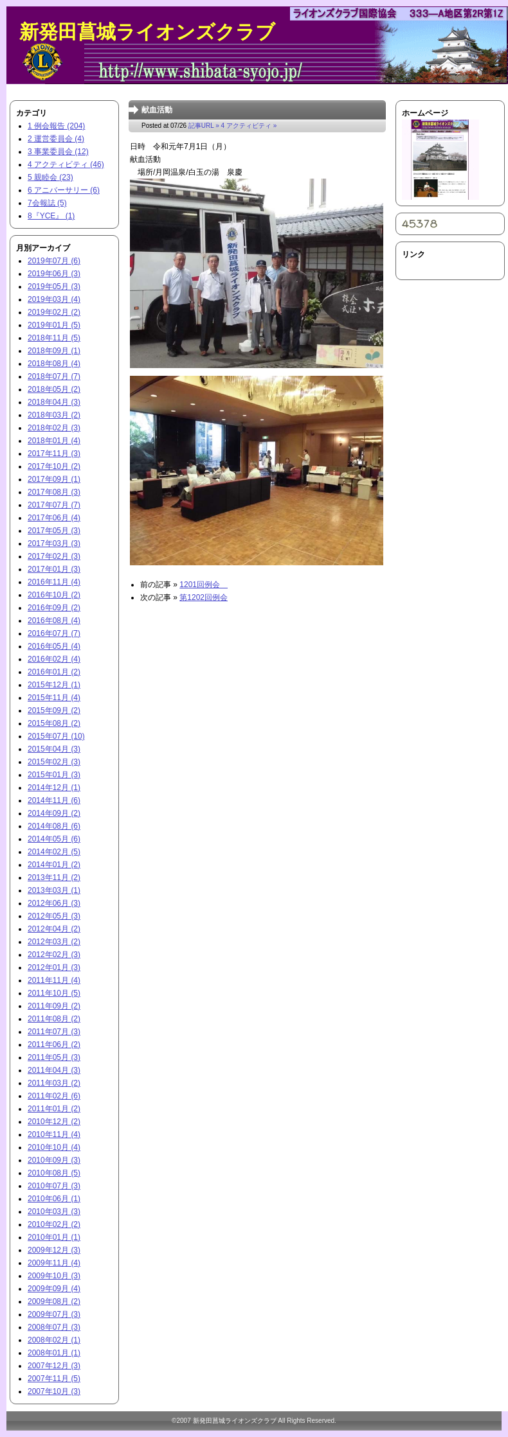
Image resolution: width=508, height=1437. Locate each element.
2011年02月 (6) (54, 1095)
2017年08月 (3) (54, 492)
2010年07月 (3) (54, 1185)
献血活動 (156, 109)
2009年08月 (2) (54, 1301)
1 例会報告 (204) (56, 125)
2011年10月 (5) (54, 993)
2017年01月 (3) (54, 569)
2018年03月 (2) (54, 414)
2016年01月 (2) (54, 671)
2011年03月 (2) (54, 1083)
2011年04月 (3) (54, 1070)
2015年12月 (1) (54, 684)
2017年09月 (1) (54, 479)
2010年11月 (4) (54, 1134)
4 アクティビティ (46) (66, 164)
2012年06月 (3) (54, 903)
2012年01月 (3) (54, 967)
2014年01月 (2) (54, 864)
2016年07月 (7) (54, 633)
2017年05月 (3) (54, 530)
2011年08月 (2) (54, 1018)
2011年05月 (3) (54, 1057)
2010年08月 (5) (54, 1172)
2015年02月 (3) (54, 761)
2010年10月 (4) (54, 1147)
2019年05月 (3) (54, 286)
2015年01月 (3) (54, 774)
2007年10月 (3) (54, 1391)
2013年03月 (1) (54, 890)
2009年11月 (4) (54, 1262)
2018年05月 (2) (54, 389)
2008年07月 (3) (54, 1327)
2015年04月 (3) (54, 749)
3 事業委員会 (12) (58, 151)
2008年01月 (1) (54, 1352)
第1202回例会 (203, 597)
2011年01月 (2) (54, 1108)
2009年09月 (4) (54, 1288)
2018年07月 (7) (54, 376)
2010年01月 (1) (54, 1237)
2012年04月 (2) (54, 928)
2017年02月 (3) (54, 556)
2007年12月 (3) (54, 1365)
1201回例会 (203, 584)
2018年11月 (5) (54, 337)
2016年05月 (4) (54, 646)
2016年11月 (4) (54, 581)
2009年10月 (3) (54, 1275)
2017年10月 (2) (54, 466)
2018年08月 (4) (54, 363)
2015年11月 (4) (54, 697)
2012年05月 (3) (54, 916)
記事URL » (203, 125)
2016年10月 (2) (54, 594)
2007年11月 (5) (54, 1378)
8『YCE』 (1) (51, 215)
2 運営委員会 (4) (56, 138)
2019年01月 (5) (54, 325)
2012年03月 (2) (54, 941)
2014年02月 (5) (54, 851)
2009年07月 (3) (54, 1314)
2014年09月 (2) (54, 813)
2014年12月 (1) (54, 787)
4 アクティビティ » (249, 125)
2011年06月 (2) (54, 1044)
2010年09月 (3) (54, 1160)
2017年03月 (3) (54, 543)
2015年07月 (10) (56, 736)
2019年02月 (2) (54, 312)
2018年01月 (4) (54, 440)
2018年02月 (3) (54, 427)
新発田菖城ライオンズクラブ (147, 31)
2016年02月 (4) (54, 659)
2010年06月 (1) (54, 1198)
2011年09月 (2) (54, 1005)
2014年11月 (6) (54, 800)
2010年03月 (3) (54, 1211)
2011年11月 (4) (54, 980)
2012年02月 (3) (54, 954)
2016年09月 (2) (54, 607)
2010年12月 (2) (54, 1121)
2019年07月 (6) (54, 260)
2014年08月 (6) (54, 826)
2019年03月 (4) (54, 299)
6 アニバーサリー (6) (64, 190)
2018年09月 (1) (54, 350)
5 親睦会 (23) (50, 177)
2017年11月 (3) (54, 453)
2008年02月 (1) (54, 1340)
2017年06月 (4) (54, 517)
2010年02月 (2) (54, 1224)
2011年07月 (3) (54, 1031)
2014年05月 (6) (54, 838)
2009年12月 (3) (54, 1250)
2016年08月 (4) (54, 620)
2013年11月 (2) (54, 877)
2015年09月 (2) (54, 710)
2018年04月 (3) (54, 402)
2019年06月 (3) (54, 273)
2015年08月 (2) (54, 723)
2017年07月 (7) (54, 504)
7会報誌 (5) (47, 202)
